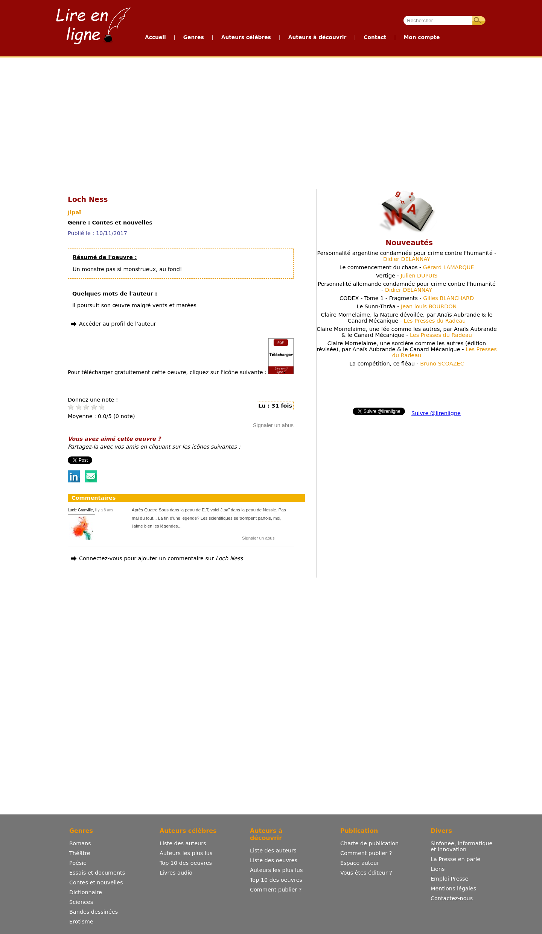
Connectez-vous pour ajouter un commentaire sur (161, 558)
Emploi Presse (449, 879)
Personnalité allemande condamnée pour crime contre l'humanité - (407, 287)
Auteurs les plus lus (186, 853)
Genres (193, 37)
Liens (438, 869)
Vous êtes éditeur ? (366, 873)
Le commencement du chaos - (407, 267)
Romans (80, 843)
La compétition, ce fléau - (406, 364)
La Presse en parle (455, 859)
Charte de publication (369, 843)
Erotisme (81, 922)
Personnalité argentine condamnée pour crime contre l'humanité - (406, 256)
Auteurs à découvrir (317, 37)
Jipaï (74, 212)
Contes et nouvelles (96, 882)
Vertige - (407, 276)
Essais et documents (97, 873)
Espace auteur (359, 863)
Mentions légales (453, 888)
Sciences (81, 902)
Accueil (155, 37)
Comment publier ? (275, 890)
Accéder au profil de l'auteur (117, 324)
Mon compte (421, 37)
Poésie (78, 863)
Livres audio (176, 873)
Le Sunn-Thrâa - (407, 306)
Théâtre (79, 853)
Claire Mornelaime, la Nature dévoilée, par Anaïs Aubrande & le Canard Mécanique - (407, 318)
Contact (375, 37)
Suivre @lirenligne (436, 413)
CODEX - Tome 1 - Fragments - (407, 298)
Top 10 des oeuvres (186, 863)
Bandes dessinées (93, 912)
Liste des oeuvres (273, 860)
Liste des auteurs (183, 843)
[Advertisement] (234, 121)
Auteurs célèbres (246, 37)
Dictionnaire (85, 892)
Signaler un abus (273, 425)
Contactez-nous (452, 898)
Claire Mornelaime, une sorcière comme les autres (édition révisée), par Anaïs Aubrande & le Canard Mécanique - (407, 349)
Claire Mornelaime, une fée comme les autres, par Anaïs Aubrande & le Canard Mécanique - (407, 332)
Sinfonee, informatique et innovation (461, 846)
